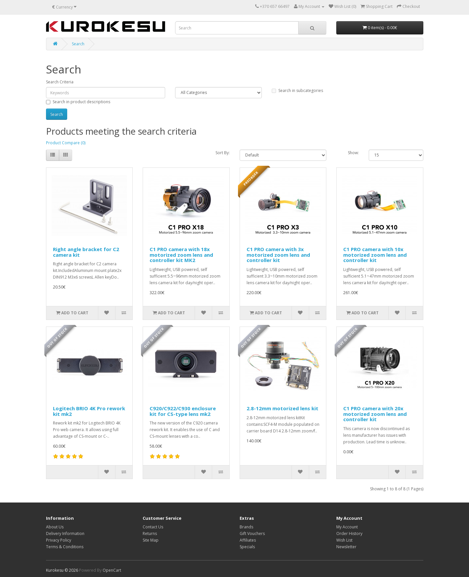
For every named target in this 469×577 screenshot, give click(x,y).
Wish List (344, 540)
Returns (150, 533)
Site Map (151, 540)
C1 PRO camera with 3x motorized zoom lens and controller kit (278, 254)
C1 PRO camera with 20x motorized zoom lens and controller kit (375, 413)
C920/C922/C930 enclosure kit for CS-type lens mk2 (183, 411)
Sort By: (222, 152)
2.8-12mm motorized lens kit (282, 408)
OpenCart (112, 570)
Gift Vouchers (252, 533)
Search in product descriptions (78, 102)
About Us (55, 527)
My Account (347, 527)
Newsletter (346, 547)
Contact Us (153, 527)
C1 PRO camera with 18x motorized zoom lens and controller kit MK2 (181, 254)
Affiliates (248, 540)
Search (78, 44)
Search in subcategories (297, 90)
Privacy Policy (58, 540)
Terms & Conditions (64, 547)
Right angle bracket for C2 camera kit (86, 252)
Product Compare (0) (65, 143)
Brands (246, 527)
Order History (349, 533)
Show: (353, 152)
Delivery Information (65, 533)
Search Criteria (59, 82)
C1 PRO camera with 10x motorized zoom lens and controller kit (375, 254)
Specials (247, 547)
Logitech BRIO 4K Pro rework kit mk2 (89, 411)
